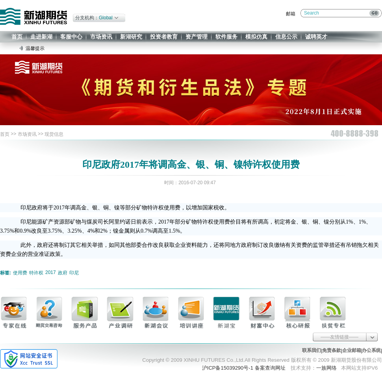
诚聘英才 (316, 36)
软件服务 (226, 36)
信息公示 (286, 36)
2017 (50, 272)
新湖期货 (33, 16)
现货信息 (54, 134)
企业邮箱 (351, 350)
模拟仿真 (256, 36)
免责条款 (331, 350)
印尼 (74, 273)
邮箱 (290, 14)
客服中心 (71, 36)
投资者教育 (164, 36)
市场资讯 (101, 36)
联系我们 (311, 350)
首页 (16, 36)
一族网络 (326, 368)
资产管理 (196, 36)
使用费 (20, 273)
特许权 (36, 273)
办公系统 (371, 350)
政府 (62, 273)
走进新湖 (41, 36)
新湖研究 (131, 36)
